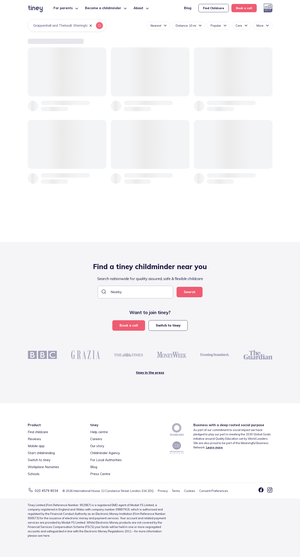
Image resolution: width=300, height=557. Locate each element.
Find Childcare (213, 8)
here (46, 535)
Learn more (214, 447)
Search (189, 292)
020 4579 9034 (46, 491)
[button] (90, 26)
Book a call (244, 8)
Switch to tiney (168, 325)
